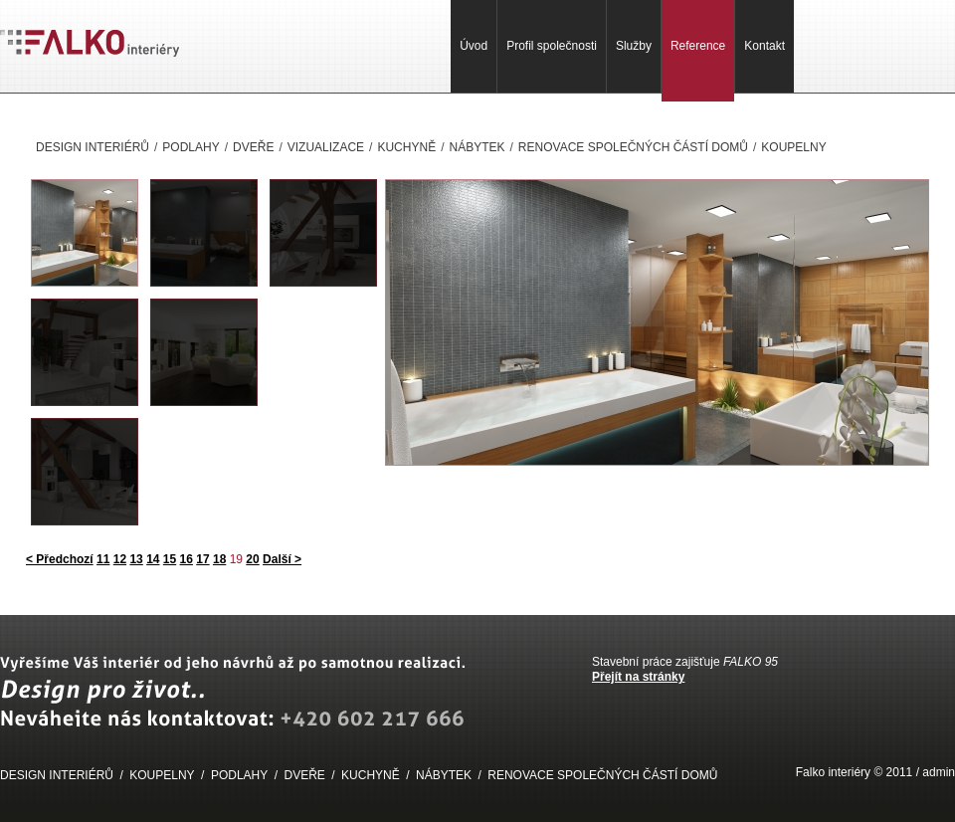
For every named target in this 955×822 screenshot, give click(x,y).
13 (135, 559)
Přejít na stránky (638, 677)
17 (202, 559)
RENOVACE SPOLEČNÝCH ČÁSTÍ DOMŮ (633, 147)
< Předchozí (60, 559)
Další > (282, 559)
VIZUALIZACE (325, 147)
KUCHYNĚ (406, 147)
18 (219, 559)
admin (938, 772)
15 (169, 559)
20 (252, 559)
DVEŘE (253, 147)
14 (152, 559)
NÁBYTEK (476, 147)
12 (119, 559)
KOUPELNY (793, 147)
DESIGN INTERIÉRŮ (92, 147)
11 (102, 559)
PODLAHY (190, 147)
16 (186, 559)
